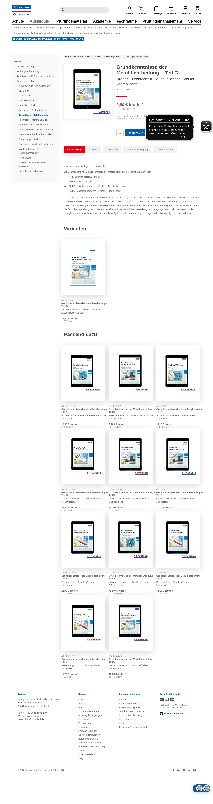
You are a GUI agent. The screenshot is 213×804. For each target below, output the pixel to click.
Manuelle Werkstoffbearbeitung (36, 129)
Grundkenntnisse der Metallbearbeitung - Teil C (78, 302)
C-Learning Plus (165, 149)
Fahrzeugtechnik (20, 33)
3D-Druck (24, 90)
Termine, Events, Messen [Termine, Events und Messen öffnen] (132, 740)
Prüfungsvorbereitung (28, 71)
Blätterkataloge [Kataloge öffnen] (156, 10)
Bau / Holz (118, 27)
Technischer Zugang (137, 149)
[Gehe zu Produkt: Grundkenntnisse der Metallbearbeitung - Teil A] (85, 377)
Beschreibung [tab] (74, 149)
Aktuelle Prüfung (26, 66)
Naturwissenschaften (42, 33)
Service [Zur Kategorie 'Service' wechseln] (194, 21)
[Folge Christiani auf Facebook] (173, 799)
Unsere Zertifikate (171, 742)
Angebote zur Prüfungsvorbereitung (35, 76)
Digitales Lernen (112, 33)
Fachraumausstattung (23, 27)
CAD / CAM (25, 95)
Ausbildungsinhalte (27, 81)
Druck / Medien (134, 27)
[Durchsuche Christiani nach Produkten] (87, 10)
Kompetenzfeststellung (90, 33)
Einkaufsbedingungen (89, 771)
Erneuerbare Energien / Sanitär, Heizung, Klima (169, 27)
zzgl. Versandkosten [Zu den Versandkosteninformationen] (179, 734)
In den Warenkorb (138, 132)
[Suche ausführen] (62, 10)
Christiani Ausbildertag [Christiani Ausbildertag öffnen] (130, 744)
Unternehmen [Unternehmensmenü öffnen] (185, 10)
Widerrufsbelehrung (88, 740)
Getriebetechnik (27, 105)
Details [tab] (94, 149)
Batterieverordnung (88, 767)
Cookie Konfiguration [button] (89, 763)
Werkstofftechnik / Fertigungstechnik (29, 151)
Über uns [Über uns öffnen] (123, 751)
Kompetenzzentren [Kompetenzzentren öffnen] (129, 732)
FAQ (80, 787)
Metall (67, 27)
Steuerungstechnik (29, 139)
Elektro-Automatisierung (49, 27)
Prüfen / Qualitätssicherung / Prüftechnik (34, 164)
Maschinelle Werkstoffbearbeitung (37, 134)
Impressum (84, 755)
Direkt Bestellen (86, 783)
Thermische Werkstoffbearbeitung (37, 144)
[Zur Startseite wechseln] (21, 6)
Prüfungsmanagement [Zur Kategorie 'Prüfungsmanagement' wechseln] (162, 21)
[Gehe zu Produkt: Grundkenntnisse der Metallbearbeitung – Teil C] (85, 468)
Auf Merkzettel (161, 132)
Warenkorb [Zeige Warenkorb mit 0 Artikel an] (141, 10)
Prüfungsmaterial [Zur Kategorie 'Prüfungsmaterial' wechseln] (71, 21)
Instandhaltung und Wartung (34, 124)
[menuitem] (24, 28)
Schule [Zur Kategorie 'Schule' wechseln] (18, 21)
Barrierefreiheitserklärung (91, 775)
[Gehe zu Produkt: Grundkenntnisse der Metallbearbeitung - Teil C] (85, 266)
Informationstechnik (65, 33)
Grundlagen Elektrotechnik (33, 110)
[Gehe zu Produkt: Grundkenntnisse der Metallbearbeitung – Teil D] (132, 377)
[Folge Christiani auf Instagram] (194, 799)
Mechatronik (76, 39)
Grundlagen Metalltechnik (33, 115)
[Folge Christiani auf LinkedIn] (178, 799)
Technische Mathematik (31, 171)
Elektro (56, 39)
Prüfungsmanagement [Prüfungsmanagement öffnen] (130, 736)
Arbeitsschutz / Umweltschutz (34, 85)
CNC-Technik (26, 100)
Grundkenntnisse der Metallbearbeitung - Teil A (78, 413)
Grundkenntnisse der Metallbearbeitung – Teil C (78, 504)
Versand (82, 732)
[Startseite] (70, 57)
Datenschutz (84, 751)
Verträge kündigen (88, 759)
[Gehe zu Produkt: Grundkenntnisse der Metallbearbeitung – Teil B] (85, 557)
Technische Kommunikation (34, 119)
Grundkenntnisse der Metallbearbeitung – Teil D (125, 413)
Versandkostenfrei (138, 116)
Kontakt (82, 779)
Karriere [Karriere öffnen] (198, 10)
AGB (80, 736)
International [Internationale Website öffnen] (171, 10)
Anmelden (129, 10)
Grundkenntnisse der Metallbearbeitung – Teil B (78, 593)
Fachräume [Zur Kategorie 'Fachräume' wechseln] (127, 21)
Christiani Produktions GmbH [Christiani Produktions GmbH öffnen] (134, 755)
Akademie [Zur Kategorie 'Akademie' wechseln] (102, 21)
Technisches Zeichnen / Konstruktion (92, 27)
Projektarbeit (26, 157)
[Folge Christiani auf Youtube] (184, 799)
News (81, 728)
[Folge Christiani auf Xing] (189, 799)
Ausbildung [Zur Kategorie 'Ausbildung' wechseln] (40, 21)
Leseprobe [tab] (112, 149)
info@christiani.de (34, 748)
